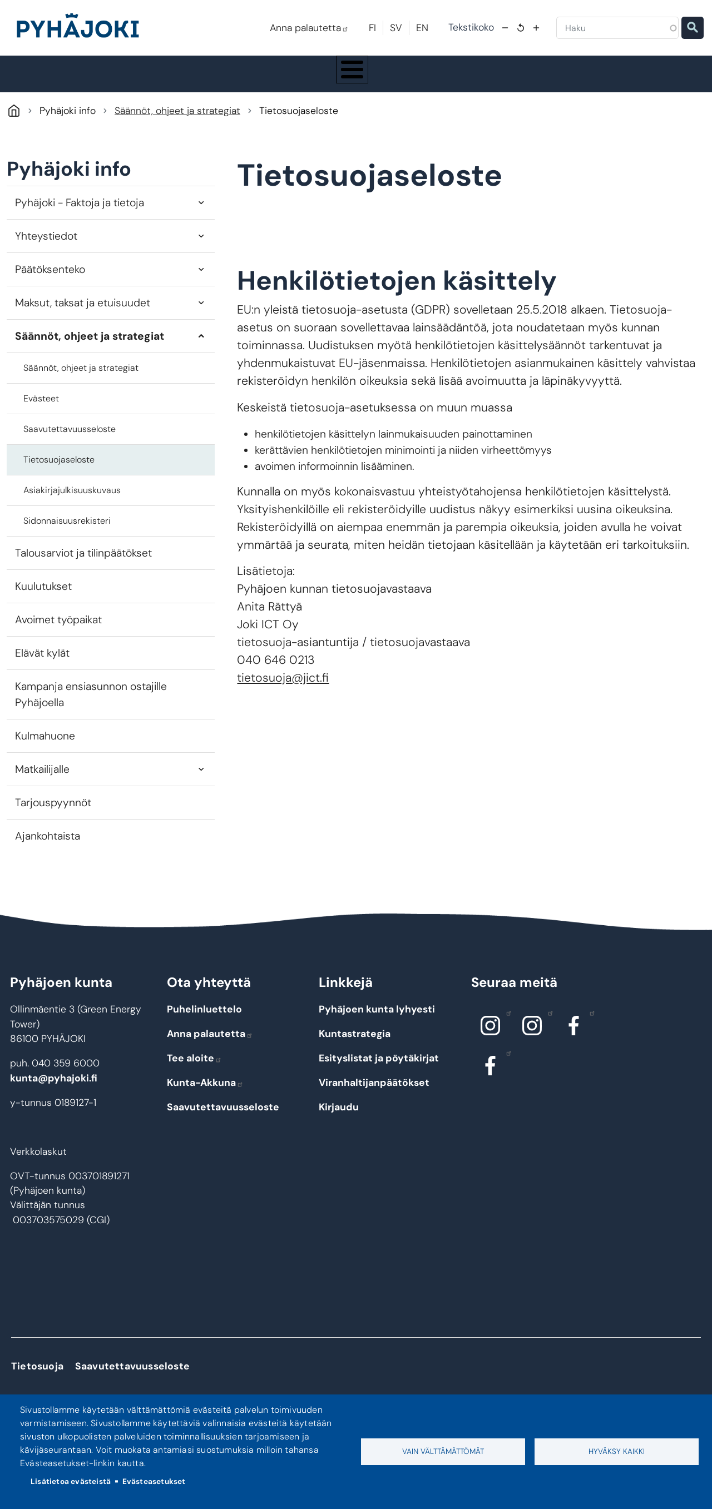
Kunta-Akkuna (205, 1093)
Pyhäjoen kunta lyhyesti (377, 1020)
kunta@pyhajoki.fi (53, 1088)
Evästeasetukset (154, 1481)
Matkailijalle (42, 780)
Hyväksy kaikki (617, 1451)
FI (372, 28)
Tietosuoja (37, 1376)
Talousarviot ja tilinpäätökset (83, 563)
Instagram (506, 1023)
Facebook (589, 1023)
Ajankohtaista (47, 846)
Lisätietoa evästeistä (71, 1481)
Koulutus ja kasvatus (278, 79)
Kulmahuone (45, 746)
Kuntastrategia (354, 1044)
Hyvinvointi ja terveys (384, 79)
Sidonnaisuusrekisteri (67, 531)
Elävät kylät (42, 664)
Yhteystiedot (46, 246)
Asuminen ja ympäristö (169, 79)
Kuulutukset (43, 597)
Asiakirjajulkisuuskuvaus (72, 501)
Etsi (692, 28)
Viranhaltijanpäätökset (374, 1093)
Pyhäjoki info (63, 79)
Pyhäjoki (14, 121)
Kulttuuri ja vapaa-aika (494, 79)
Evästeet (41, 409)
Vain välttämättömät (443, 1451)
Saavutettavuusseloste (69, 439)
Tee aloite (194, 1069)
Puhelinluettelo (204, 1020)
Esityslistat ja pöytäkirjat (379, 1069)
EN (422, 28)
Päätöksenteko (50, 279)
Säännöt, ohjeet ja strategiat (177, 121)
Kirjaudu (339, 1117)
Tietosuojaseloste (59, 470)
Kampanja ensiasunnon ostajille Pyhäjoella (91, 705)
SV (396, 28)
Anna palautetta (309, 28)
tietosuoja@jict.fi (283, 688)
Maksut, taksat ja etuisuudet (82, 313)
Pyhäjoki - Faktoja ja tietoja (79, 213)
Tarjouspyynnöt (53, 813)
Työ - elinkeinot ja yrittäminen (611, 79)
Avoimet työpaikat (58, 630)
